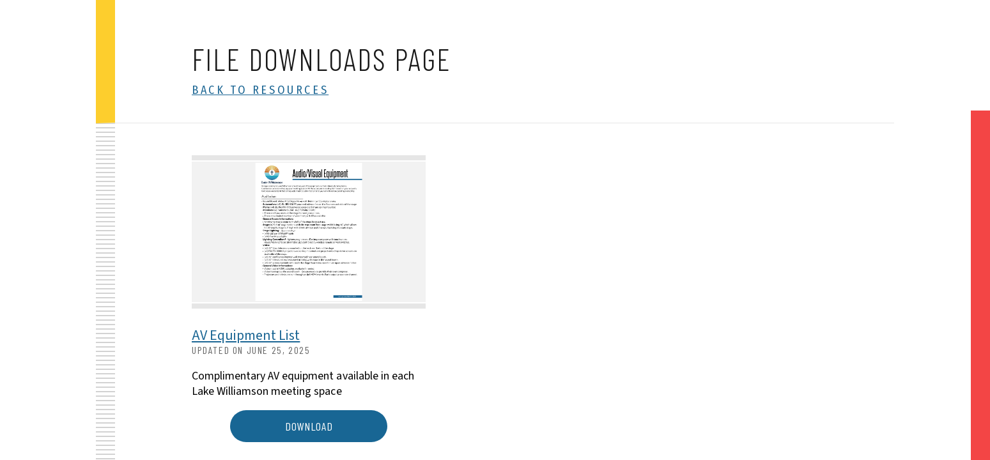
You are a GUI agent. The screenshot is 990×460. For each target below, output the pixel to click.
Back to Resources (260, 90)
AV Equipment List (246, 335)
